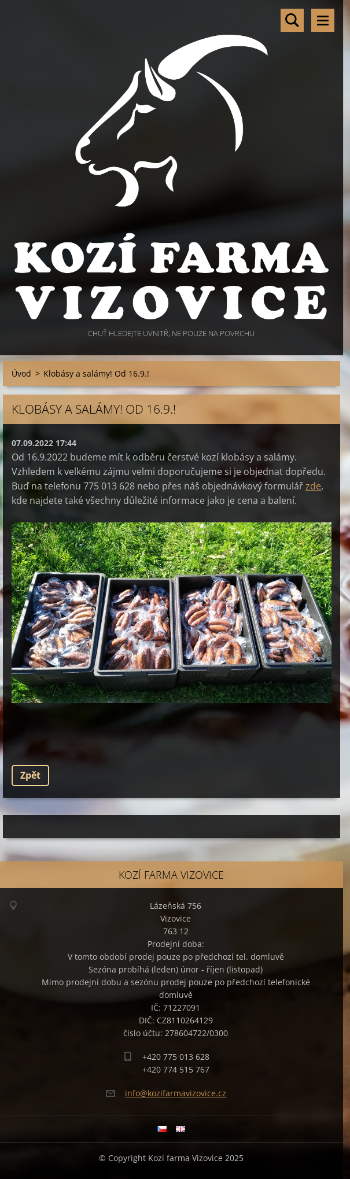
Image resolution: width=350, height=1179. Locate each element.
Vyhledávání (292, 20)
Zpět (30, 775)
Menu (322, 20)
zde (313, 486)
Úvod (21, 373)
